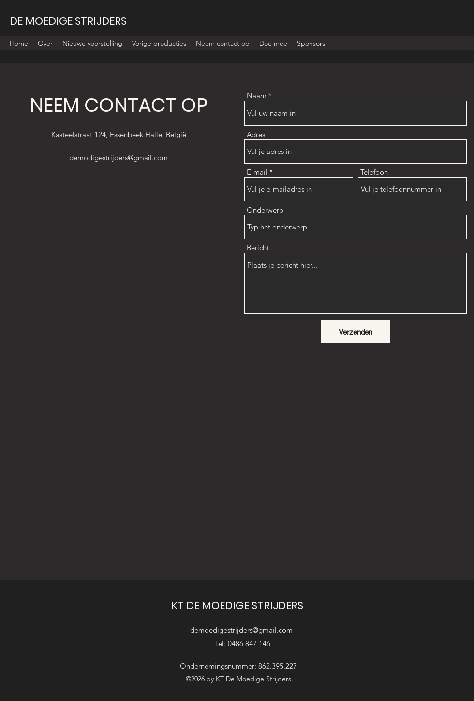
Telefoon (374, 172)
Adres (256, 134)
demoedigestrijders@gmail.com (241, 630)
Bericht (258, 247)
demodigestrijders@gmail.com (118, 157)
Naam (257, 95)
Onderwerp (265, 209)
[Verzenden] (355, 331)
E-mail (257, 172)
